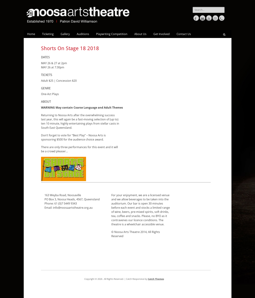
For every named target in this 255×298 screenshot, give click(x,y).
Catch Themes (156, 278)
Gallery (65, 34)
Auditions (83, 34)
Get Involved (161, 34)
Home (31, 34)
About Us (140, 34)
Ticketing (48, 34)
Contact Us (184, 34)
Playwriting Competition (111, 34)
